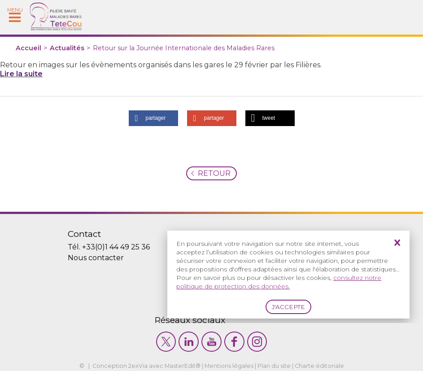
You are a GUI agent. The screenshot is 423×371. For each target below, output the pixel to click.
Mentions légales (229, 365)
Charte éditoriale (319, 365)
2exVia (138, 365)
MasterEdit (180, 365)
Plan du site (274, 365)
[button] (153, 118)
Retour (214, 173)
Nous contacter (96, 257)
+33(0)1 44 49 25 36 (116, 247)
